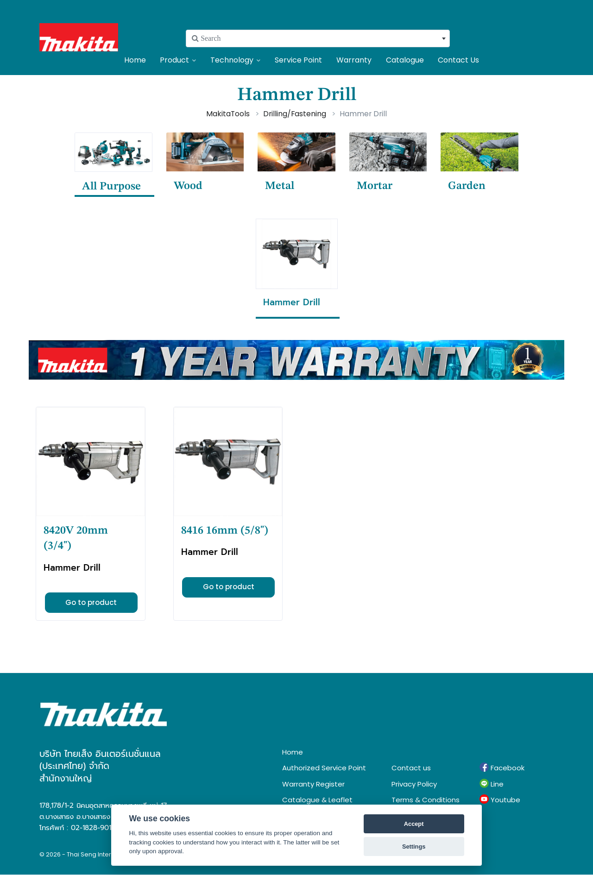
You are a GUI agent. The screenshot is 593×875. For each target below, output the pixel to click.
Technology (235, 60)
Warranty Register (313, 784)
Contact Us (458, 60)
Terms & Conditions (425, 800)
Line (491, 784)
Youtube (499, 799)
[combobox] (318, 38)
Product (178, 60)
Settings (413, 846)
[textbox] (317, 38)
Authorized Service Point (324, 768)
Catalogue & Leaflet (317, 800)
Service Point (298, 60)
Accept (414, 823)
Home (135, 60)
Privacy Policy (414, 784)
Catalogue (405, 60)
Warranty (354, 60)
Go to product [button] (91, 602)
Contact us (411, 768)
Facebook (501, 767)
